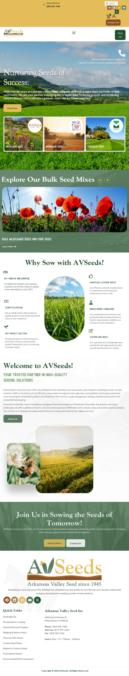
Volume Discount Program (15, 627)
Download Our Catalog (14, 622)
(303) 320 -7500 (53, 6)
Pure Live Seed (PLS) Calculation (18, 659)
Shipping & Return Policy (15, 632)
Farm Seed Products (12, 653)
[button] (74, 32)
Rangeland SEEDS (54, 146)
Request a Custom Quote (15, 648)
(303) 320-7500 (59, 626)
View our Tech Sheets (13, 637)
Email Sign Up (9, 616)
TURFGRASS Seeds (95, 146)
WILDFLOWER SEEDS (14, 146)
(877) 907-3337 (61, 629)
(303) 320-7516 (56, 633)
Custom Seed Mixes (12, 643)
